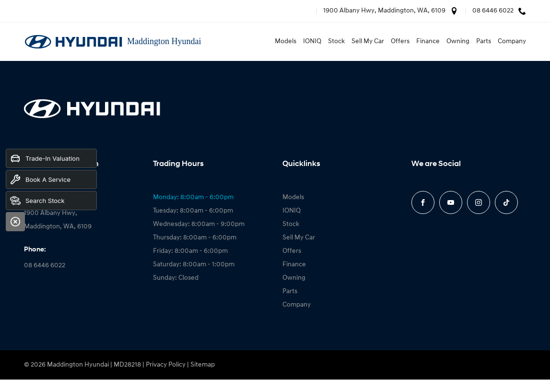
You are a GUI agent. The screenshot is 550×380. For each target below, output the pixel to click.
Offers (400, 41)
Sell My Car (367, 41)
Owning (457, 41)
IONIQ (312, 41)
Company (512, 41)
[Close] (15, 221)
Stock (336, 41)
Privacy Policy (166, 364)
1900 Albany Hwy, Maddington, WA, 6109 (384, 10)
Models (285, 41)
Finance (428, 41)
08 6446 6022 (493, 10)
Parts (483, 41)
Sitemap (202, 364)
